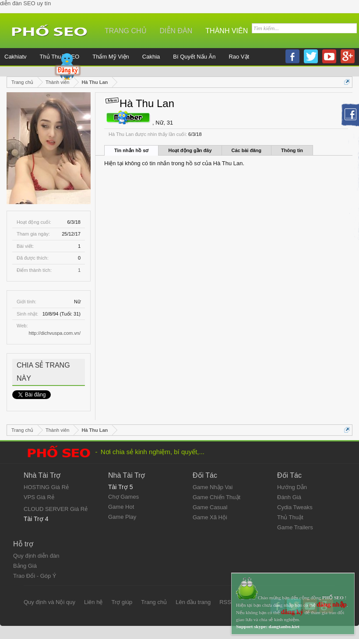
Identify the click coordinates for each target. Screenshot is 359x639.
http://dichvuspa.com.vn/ (54, 333)
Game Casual (210, 507)
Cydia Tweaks (295, 507)
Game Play (122, 517)
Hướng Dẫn (292, 487)
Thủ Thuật (290, 517)
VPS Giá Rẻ (39, 497)
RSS (225, 602)
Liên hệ (93, 602)
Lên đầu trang (193, 602)
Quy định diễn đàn (36, 555)
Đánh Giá (289, 497)
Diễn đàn (176, 31)
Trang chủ (126, 31)
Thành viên (226, 31)
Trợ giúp (121, 602)
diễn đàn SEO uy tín (25, 3)
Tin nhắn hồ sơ (131, 150)
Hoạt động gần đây (189, 150)
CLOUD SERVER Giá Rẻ (56, 509)
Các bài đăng (246, 150)
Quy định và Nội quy (49, 602)
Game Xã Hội (210, 517)
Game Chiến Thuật (216, 497)
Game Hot (121, 507)
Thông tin (292, 150)
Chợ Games (123, 496)
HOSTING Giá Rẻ (46, 487)
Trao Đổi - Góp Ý (34, 576)
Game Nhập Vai (212, 487)
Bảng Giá (25, 566)
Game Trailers (295, 527)
